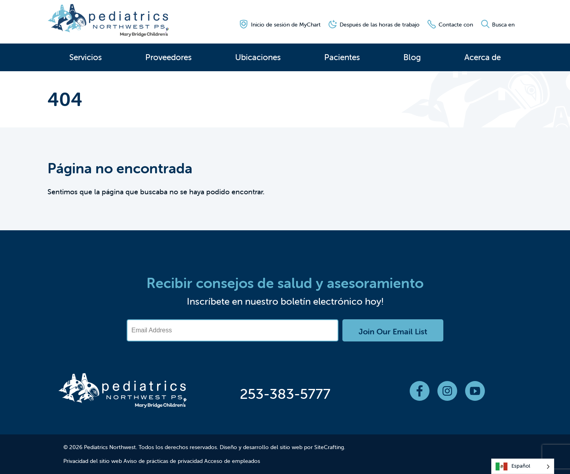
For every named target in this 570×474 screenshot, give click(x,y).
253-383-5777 (285, 393)
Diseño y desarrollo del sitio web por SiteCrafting (282, 447)
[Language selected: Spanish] (522, 466)
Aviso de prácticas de (150, 461)
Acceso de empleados (232, 461)
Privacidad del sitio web (92, 461)
